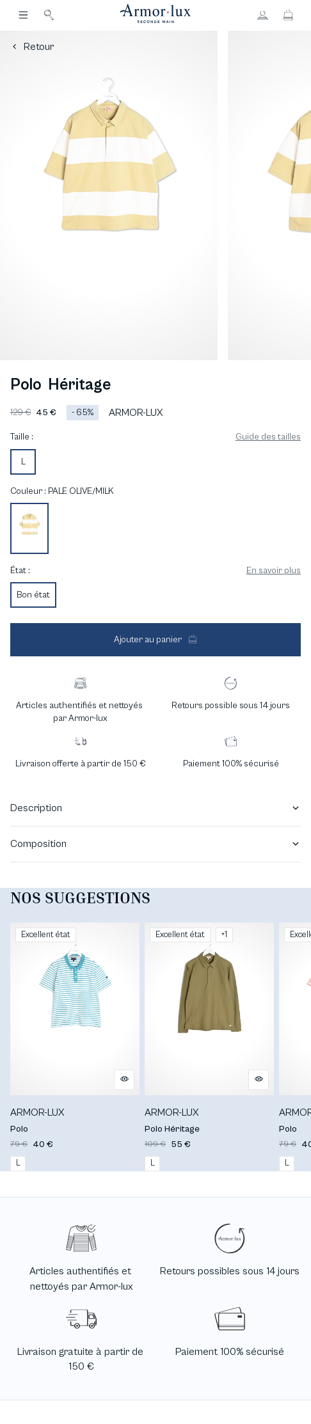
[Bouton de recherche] (48, 15)
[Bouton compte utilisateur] (262, 15)
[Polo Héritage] (209, 1046)
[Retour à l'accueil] (155, 15)
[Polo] (75, 1046)
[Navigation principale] (23, 15)
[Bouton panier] (288, 15)
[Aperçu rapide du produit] (124, 1080)
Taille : (21, 437)
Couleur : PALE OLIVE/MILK (61, 491)
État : (20, 571)
